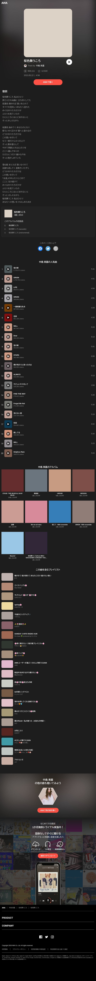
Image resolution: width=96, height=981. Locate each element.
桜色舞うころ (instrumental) (19, 233)
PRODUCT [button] (7, 917)
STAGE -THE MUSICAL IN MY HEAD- (13, 494)
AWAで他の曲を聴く (48, 810)
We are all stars (36, 525)
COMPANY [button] (8, 925)
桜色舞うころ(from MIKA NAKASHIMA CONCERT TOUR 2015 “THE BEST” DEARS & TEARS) (36, 558)
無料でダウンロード (48, 856)
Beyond (12, 556)
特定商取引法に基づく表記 (59, 949)
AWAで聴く (48, 82)
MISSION (83, 493)
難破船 (36, 493)
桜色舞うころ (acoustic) (17, 229)
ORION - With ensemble (83, 525)
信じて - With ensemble (60, 525)
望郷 (12, 525)
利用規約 (5, 949)
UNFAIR (60, 493)
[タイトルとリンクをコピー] (55, 248)
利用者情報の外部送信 (38, 949)
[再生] (69, 62)
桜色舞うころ (19, 212)
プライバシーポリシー (19, 949)
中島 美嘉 (40, 66)
